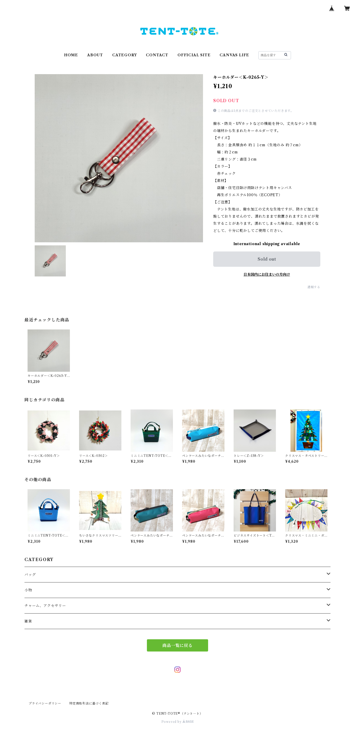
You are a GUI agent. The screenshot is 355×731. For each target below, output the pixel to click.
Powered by (177, 722)
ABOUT (95, 55)
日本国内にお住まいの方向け (267, 274)
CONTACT (157, 55)
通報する (313, 287)
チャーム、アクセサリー (45, 605)
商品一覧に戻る (177, 645)
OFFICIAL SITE (194, 55)
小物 (28, 590)
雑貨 (28, 621)
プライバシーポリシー (45, 703)
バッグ (30, 574)
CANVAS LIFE (234, 55)
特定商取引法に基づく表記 (89, 703)
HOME (71, 55)
